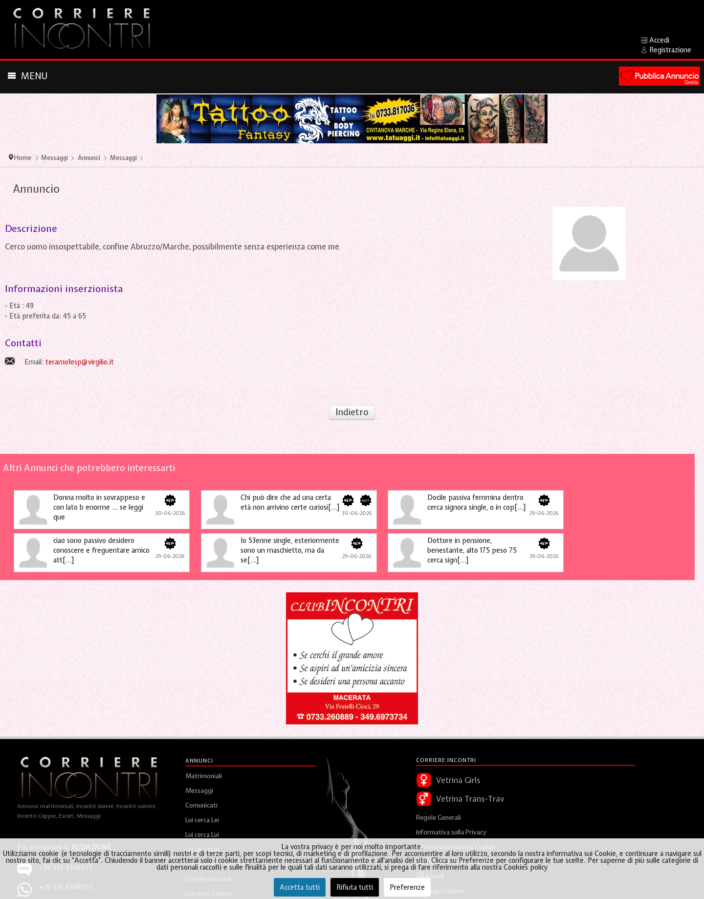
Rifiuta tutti (354, 887)
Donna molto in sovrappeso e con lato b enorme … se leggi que (99, 507)
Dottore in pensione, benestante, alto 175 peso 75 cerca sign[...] (472, 550)
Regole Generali (438, 817)
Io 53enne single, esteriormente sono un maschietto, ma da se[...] (290, 550)
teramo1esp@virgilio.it (79, 362)
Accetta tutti (300, 887)
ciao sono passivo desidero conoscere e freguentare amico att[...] (101, 550)
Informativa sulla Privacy (451, 832)
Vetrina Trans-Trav (470, 799)
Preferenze (407, 887)
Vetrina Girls (458, 780)
